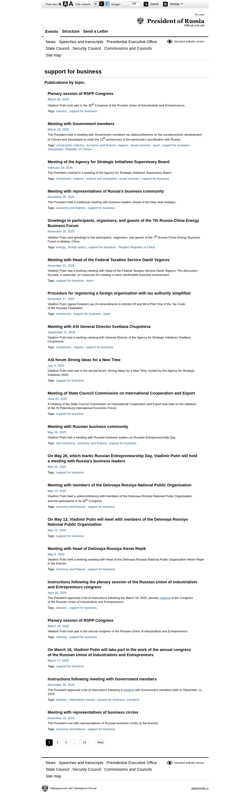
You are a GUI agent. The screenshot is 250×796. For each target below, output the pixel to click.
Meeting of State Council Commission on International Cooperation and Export (121, 393)
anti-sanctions (65, 443)
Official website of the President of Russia (170, 22)
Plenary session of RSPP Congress (81, 93)
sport (156, 145)
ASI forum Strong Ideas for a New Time (84, 360)
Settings (175, 3)
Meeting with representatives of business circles (93, 712)
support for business (83, 111)
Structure (71, 31)
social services (141, 145)
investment (63, 178)
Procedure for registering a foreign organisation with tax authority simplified (119, 293)
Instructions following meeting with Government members (102, 679)
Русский (199, 14)
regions (123, 145)
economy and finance (101, 145)
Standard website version (189, 41)
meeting (165, 598)
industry (61, 111)
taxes (89, 280)
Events (51, 31)
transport (133, 699)
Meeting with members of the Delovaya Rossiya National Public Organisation (119, 485)
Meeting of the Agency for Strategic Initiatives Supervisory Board (109, 162)
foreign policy (77, 247)
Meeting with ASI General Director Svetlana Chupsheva (99, 326)
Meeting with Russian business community (88, 426)
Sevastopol (55, 149)
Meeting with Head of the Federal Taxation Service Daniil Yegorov (109, 260)
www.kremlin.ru (200, 788)
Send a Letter (95, 31)
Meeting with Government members (81, 124)
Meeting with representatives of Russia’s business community (106, 191)
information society (82, 699)
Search (154, 3)
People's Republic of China (136, 247)
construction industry (70, 145)
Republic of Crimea (79, 149)
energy (61, 247)
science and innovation (101, 178)
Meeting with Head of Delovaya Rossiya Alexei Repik (97, 548)
